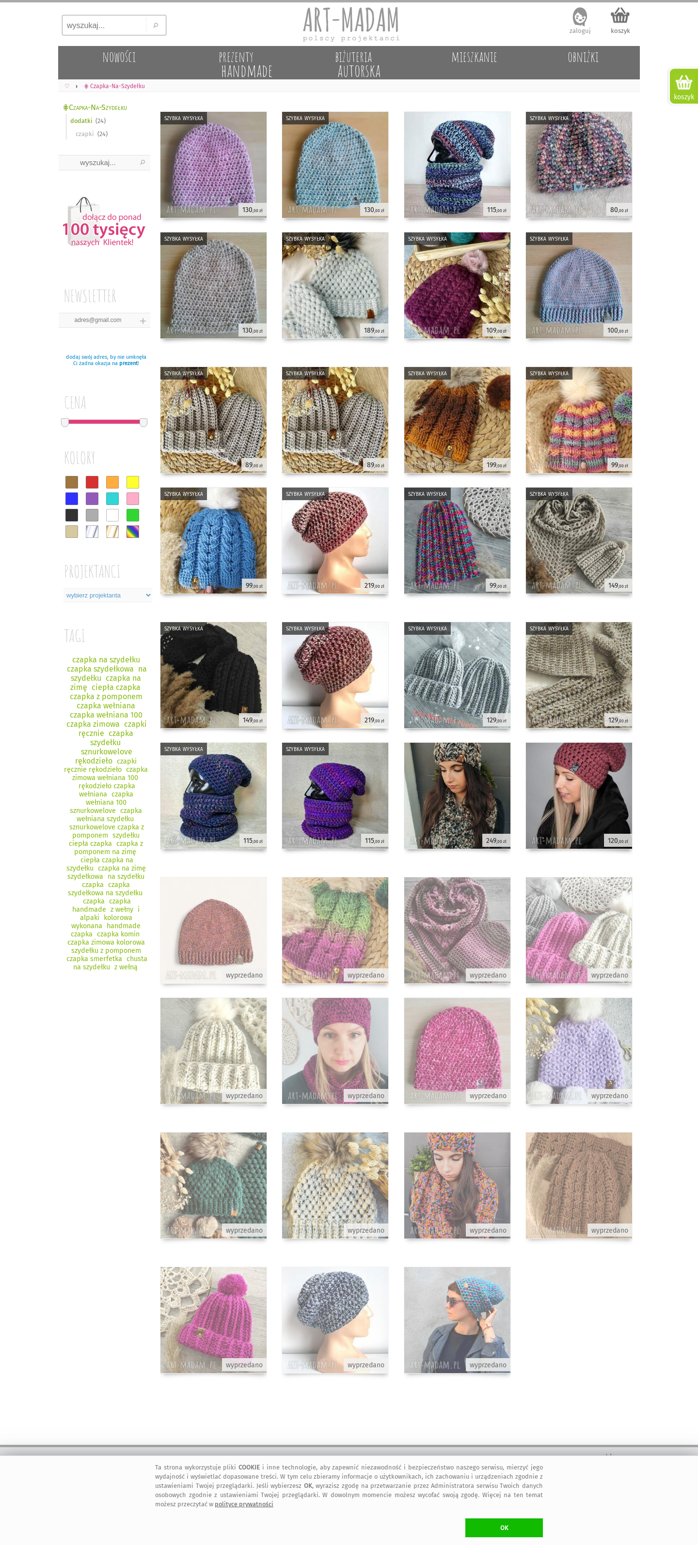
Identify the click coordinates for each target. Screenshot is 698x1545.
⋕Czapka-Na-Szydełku (95, 107)
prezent (128, 363)
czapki (85, 134)
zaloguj (580, 30)
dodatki (81, 120)
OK (504, 1527)
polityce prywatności (244, 1504)
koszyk (620, 30)
